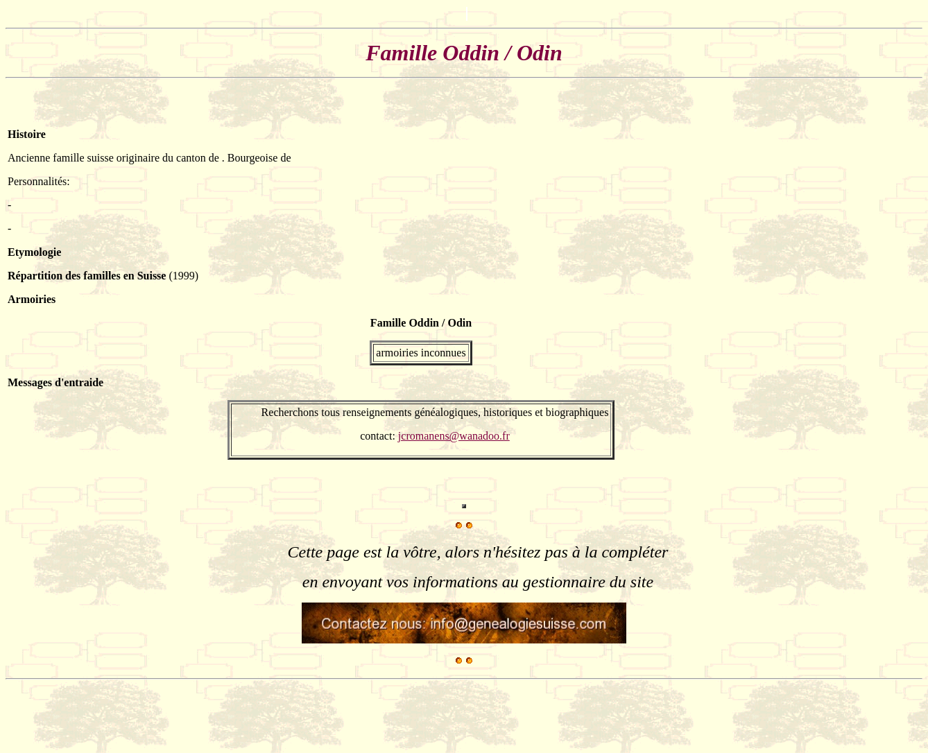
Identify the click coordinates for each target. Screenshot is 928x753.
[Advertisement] (884, 294)
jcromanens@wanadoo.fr (454, 436)
